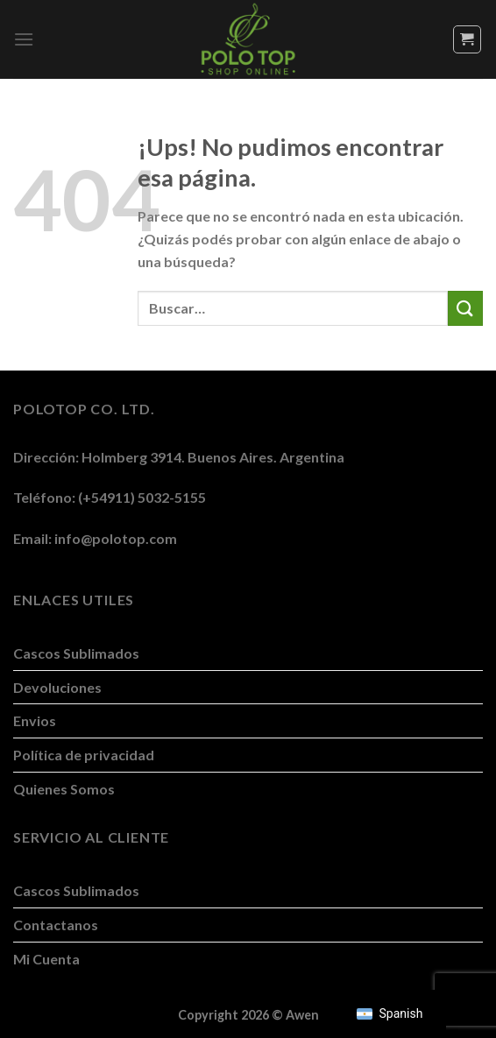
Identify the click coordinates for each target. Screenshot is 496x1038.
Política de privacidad (83, 754)
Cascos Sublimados (76, 653)
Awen (302, 1014)
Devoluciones (57, 687)
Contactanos (55, 924)
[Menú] (23, 39)
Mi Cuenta (46, 958)
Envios (34, 720)
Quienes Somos (64, 788)
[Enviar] (465, 308)
